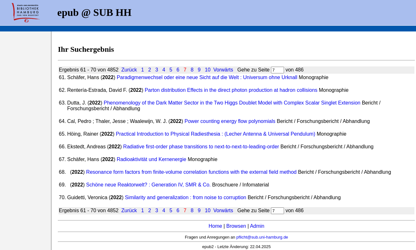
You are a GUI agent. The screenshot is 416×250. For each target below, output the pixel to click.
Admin (257, 226)
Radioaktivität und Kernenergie (151, 159)
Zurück (129, 69)
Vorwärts (223, 69)
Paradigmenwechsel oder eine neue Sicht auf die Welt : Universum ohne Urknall (207, 77)
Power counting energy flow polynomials (229, 121)
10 (208, 69)
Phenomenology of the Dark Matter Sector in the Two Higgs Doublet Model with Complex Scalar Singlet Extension (232, 102)
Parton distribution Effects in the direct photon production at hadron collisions (231, 90)
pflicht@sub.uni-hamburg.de (262, 237)
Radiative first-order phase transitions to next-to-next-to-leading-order (201, 146)
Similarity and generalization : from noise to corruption (185, 197)
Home (215, 226)
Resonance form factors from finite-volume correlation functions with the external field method (191, 172)
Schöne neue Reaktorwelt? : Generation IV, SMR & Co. (148, 184)
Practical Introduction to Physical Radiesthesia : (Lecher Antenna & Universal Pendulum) (215, 134)
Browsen (236, 226)
